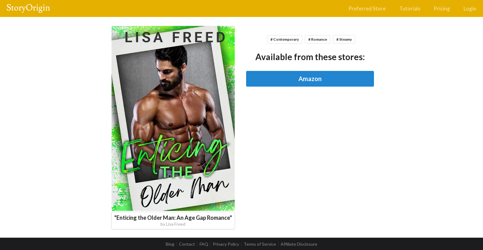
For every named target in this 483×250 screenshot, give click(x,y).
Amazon (310, 78)
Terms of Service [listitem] (260, 244)
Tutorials (409, 8)
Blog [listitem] (170, 244)
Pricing (442, 8)
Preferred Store (367, 8)
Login (470, 8)
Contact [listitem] (187, 244)
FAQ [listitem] (204, 244)
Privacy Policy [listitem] (226, 244)
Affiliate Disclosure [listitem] (299, 244)
